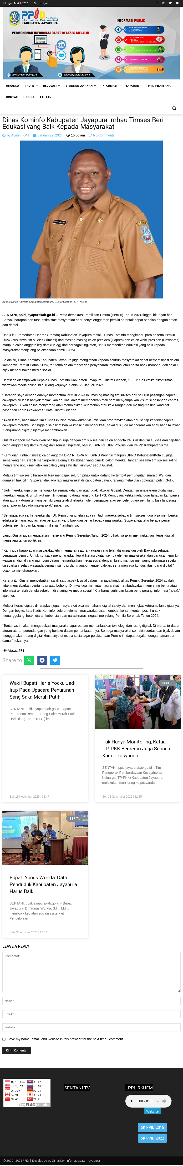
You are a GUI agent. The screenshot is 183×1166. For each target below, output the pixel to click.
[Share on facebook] (42, 660)
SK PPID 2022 (152, 1138)
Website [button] (152, 1111)
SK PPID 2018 (152, 1127)
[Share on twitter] (55, 660)
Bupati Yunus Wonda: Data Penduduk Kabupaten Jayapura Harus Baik (43, 884)
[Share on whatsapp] (29, 660)
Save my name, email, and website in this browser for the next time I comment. (65, 1039)
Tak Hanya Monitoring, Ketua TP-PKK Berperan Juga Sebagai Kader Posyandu (137, 748)
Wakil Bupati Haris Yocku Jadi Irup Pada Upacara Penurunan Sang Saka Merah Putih (43, 690)
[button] (174, 108)
